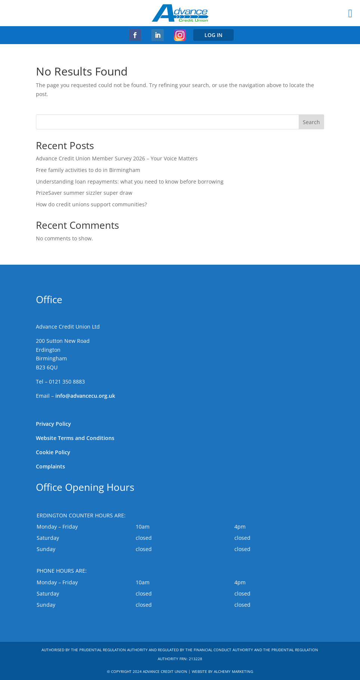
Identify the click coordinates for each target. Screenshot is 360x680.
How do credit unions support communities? (91, 204)
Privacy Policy (53, 423)
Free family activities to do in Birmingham (88, 169)
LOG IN (213, 35)
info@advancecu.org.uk (85, 395)
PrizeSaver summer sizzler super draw (84, 192)
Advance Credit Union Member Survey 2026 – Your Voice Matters (117, 158)
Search (311, 122)
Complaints (50, 466)
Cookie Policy (53, 452)
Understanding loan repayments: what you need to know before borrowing (130, 181)
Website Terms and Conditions (75, 437)
